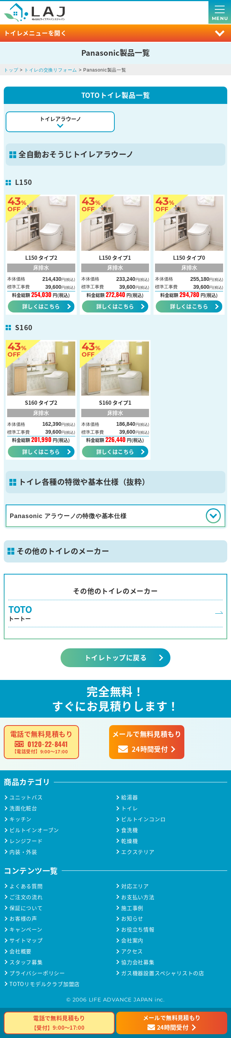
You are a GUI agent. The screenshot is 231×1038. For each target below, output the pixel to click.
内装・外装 (23, 851)
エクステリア (138, 851)
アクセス (132, 951)
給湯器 (129, 797)
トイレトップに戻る (115, 657)
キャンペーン (26, 929)
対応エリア (135, 886)
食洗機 (129, 830)
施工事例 (132, 907)
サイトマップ (26, 940)
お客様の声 (23, 918)
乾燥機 (129, 840)
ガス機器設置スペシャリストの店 (162, 973)
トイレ (129, 808)
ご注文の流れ (26, 897)
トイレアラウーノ (60, 118)
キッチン (20, 819)
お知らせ (132, 918)
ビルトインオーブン (34, 830)
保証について (26, 907)
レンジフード (26, 840)
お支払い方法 (138, 897)
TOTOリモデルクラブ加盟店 (44, 984)
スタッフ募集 (26, 962)
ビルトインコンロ (143, 819)
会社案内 (132, 940)
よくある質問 (26, 886)
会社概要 (20, 951)
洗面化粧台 (23, 808)
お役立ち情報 (138, 929)
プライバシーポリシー (37, 973)
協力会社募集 (138, 962)
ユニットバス (26, 797)
